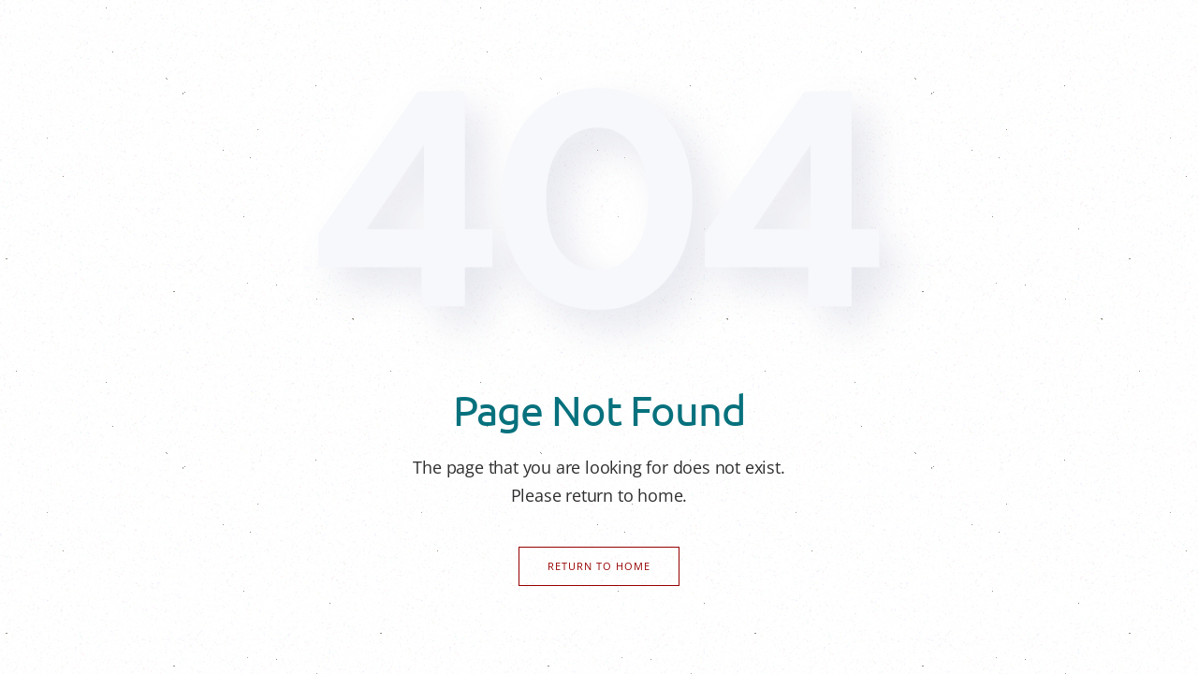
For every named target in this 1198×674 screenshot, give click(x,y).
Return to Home (599, 566)
